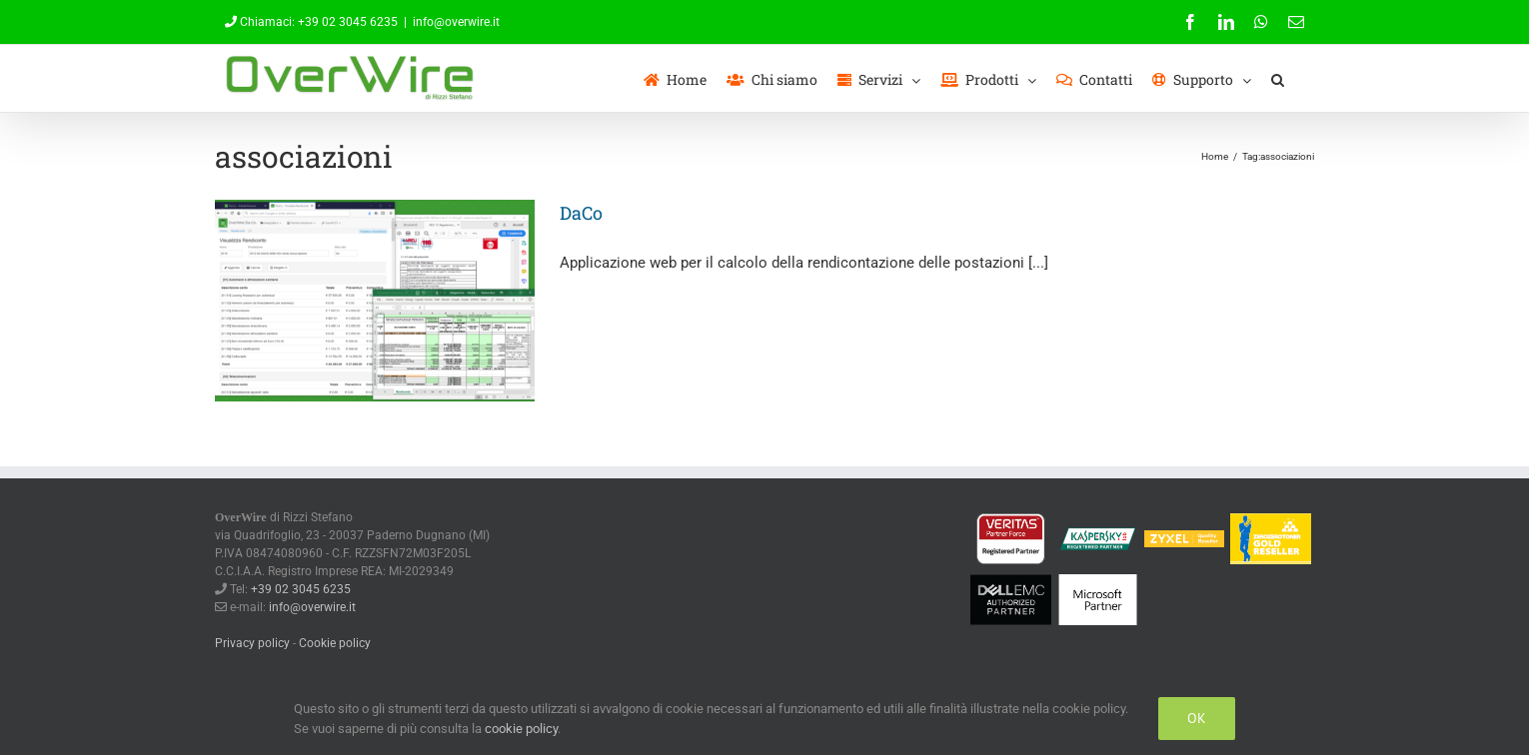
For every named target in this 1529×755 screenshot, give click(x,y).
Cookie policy (335, 643)
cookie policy (521, 728)
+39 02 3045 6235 (348, 22)
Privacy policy (252, 643)
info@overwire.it (456, 22)
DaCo (581, 213)
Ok (1196, 718)
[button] (1277, 78)
